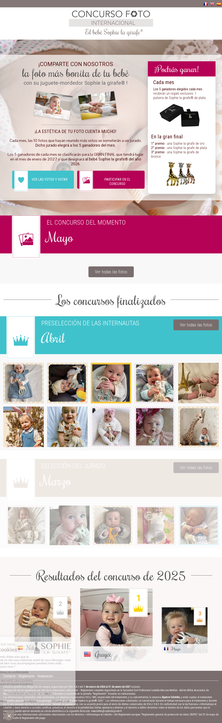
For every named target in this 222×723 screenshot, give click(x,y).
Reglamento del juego (33, 718)
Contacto (9, 676)
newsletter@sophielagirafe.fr (106, 711)
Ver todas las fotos (111, 271)
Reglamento (26, 676)
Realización (45, 676)
